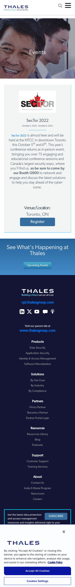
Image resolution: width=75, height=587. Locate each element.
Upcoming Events (37, 265)
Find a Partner (37, 407)
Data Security (37, 347)
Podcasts (37, 445)
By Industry (37, 385)
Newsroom (37, 493)
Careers (37, 499)
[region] (37, 555)
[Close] (63, 531)
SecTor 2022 (18, 135)
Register (37, 222)
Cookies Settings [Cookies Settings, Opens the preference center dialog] (37, 581)
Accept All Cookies (37, 570)
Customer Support (37, 461)
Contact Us (37, 482)
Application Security (37, 353)
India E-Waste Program (37, 488)
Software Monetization (37, 364)
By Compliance (37, 391)
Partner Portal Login (37, 418)
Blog (37, 439)
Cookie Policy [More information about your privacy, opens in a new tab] (55, 562)
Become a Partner (37, 412)
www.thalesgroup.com (37, 331)
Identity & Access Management (37, 358)
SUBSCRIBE (56, 516)
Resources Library (37, 434)
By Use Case (37, 380)
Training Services (38, 466)
